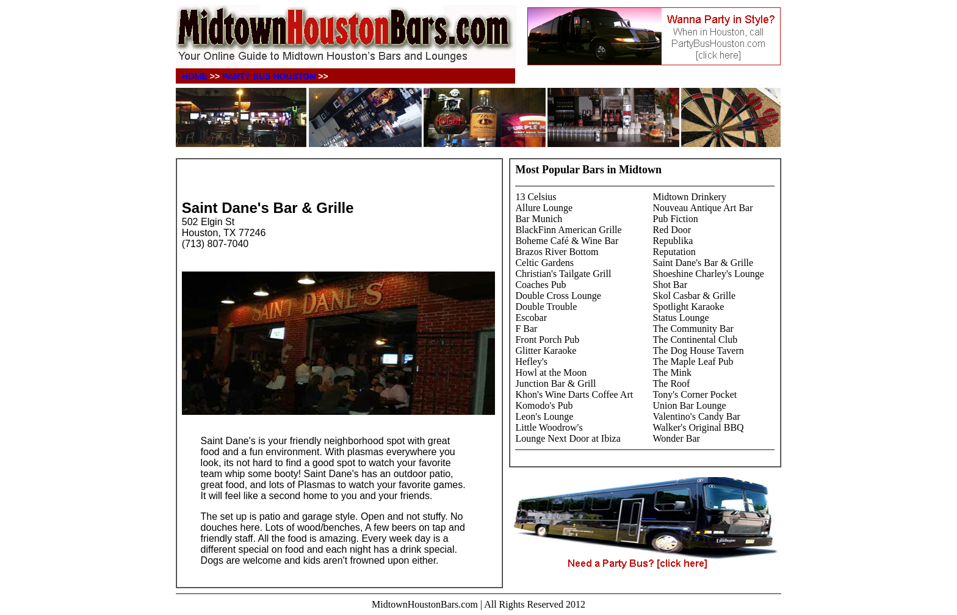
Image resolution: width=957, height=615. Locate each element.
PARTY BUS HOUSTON (269, 76)
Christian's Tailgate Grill (563, 273)
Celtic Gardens (544, 262)
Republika (673, 241)
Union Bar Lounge (689, 405)
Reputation (674, 251)
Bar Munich (538, 219)
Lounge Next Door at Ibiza (567, 438)
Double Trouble (546, 306)
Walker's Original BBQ (698, 427)
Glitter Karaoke (545, 350)
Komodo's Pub (543, 405)
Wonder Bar (676, 438)
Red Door (672, 230)
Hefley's (531, 361)
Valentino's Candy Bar (696, 416)
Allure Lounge (543, 208)
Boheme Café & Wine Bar (566, 241)
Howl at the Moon (551, 372)
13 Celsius (535, 197)
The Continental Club (695, 339)
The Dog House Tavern (698, 350)
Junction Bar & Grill (555, 383)
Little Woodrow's (548, 427)
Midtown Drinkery (689, 197)
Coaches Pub (540, 284)
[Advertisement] (325, 181)
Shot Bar (670, 284)
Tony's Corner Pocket (695, 394)
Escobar (531, 317)
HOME (195, 76)
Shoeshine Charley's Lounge (708, 273)
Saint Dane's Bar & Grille (703, 262)
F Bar (526, 328)
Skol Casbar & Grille (694, 295)
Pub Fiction (675, 219)
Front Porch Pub (547, 339)
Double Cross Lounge (558, 295)
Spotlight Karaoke (688, 306)
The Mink (672, 372)
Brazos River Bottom (556, 251)
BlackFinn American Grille (568, 230)
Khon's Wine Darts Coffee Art (574, 394)
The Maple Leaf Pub (693, 361)
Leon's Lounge (544, 416)
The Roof (671, 383)
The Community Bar (693, 328)
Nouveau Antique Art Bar (703, 208)
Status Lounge (681, 317)
